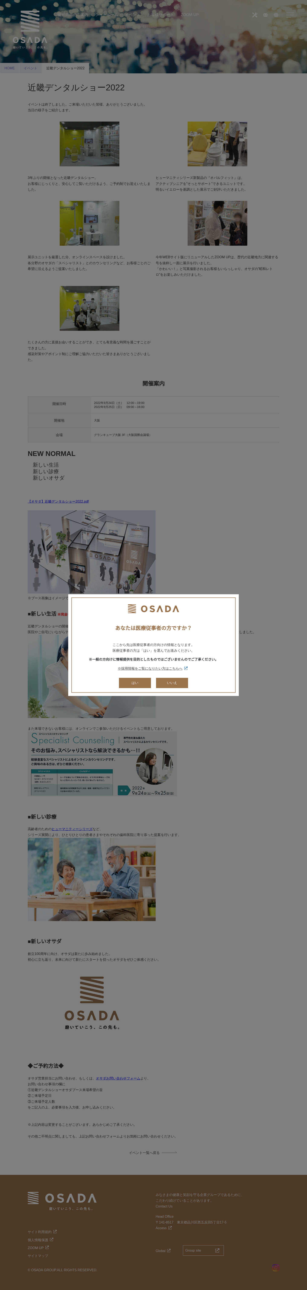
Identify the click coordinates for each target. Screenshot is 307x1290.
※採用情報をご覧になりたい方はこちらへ (150, 668)
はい (135, 683)
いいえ (172, 683)
